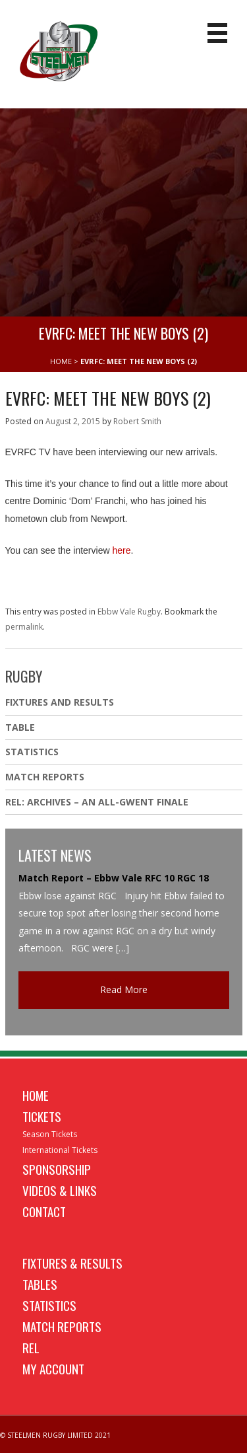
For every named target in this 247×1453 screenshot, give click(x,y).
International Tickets (59, 1150)
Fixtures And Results (59, 702)
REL (31, 1347)
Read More (124, 989)
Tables (39, 1284)
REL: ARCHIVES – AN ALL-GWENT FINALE (98, 802)
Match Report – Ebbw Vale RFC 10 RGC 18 (113, 878)
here (121, 550)
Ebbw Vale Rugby (129, 611)
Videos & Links (59, 1190)
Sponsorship (56, 1169)
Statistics (32, 751)
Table (20, 727)
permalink (24, 626)
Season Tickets (49, 1134)
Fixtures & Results (72, 1263)
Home (35, 1095)
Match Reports (44, 776)
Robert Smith (137, 421)
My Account (53, 1368)
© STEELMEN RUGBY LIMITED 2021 (55, 1435)
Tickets (41, 1116)
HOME (61, 361)
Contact (44, 1211)
